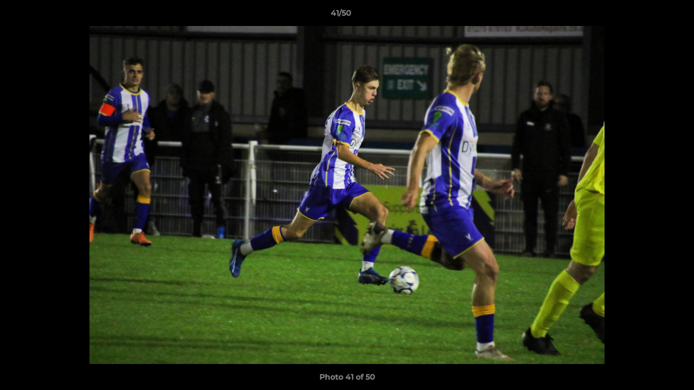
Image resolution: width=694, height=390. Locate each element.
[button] (648, 16)
